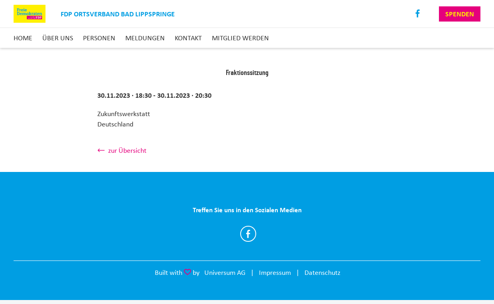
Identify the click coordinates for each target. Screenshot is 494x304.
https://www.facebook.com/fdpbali (248, 234)
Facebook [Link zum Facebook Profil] (418, 14)
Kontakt (188, 37)
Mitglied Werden (240, 37)
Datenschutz (322, 272)
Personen (99, 37)
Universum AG (224, 272)
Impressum (275, 272)
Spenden (459, 14)
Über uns (57, 37)
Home (23, 37)
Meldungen (145, 37)
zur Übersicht (127, 150)
